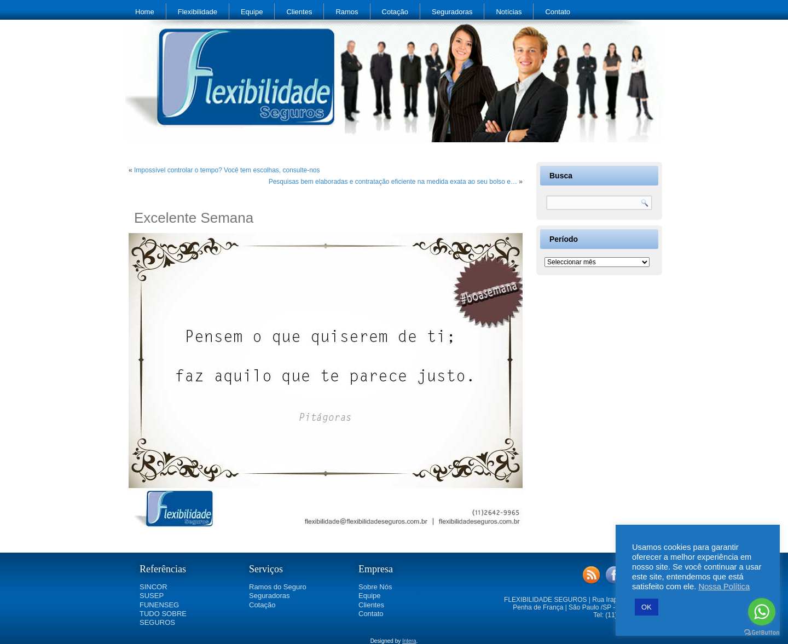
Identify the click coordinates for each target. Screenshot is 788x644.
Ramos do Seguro (277, 587)
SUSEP (152, 595)
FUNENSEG (159, 605)
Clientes (299, 12)
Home (144, 12)
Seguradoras (452, 12)
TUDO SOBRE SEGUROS (163, 618)
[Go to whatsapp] (761, 611)
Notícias (509, 12)
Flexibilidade (197, 12)
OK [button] (646, 607)
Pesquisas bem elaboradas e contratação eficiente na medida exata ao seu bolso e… (393, 181)
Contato (557, 12)
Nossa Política (724, 586)
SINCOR (153, 587)
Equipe (252, 12)
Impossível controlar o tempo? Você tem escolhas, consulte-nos (227, 170)
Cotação (395, 12)
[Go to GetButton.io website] (761, 632)
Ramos (346, 12)
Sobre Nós (375, 587)
